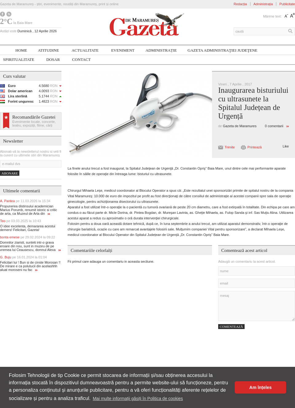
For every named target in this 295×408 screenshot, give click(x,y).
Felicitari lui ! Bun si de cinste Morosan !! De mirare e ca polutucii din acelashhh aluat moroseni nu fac (30, 266)
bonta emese (27, 237)
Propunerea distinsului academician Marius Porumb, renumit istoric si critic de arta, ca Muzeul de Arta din (28, 209)
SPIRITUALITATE (18, 59)
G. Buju (23, 257)
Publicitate (287, 4)
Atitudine (48, 50)
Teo (20, 221)
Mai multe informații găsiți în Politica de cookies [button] (138, 398)
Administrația (263, 4)
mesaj (256, 306)
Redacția (240, 4)
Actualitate (85, 50)
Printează (254, 147)
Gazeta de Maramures (239, 126)
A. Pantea (25, 201)
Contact (81, 59)
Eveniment (123, 50)
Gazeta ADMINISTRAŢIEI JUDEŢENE (222, 50)
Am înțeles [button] (260, 387)
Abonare (10, 173)
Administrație (161, 50)
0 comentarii (274, 126)
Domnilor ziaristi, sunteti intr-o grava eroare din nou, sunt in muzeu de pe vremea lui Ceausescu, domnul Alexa (30, 246)
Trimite (230, 147)
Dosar (53, 59)
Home (21, 50)
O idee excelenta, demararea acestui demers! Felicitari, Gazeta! (27, 228)
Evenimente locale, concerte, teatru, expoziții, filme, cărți (34, 123)
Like (286, 146)
